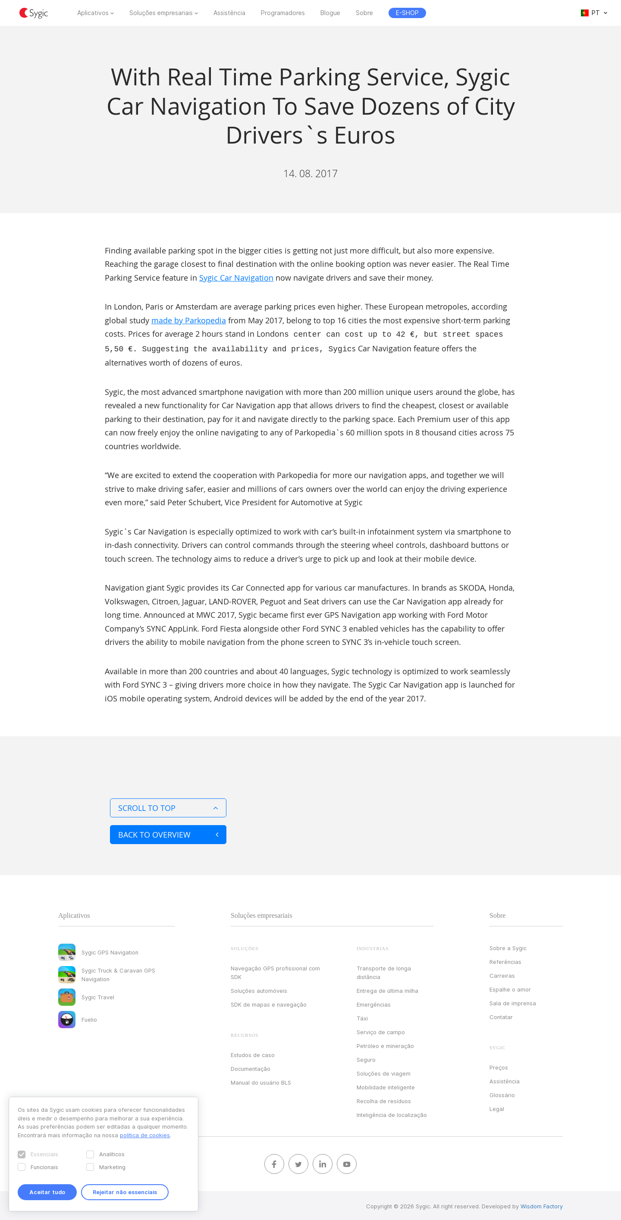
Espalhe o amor (510, 987)
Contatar (501, 1015)
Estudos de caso (253, 1053)
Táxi (362, 1016)
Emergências (374, 1002)
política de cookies (145, 1135)
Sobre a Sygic (508, 946)
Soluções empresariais (161, 12)
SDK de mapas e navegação (269, 1002)
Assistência (229, 12)
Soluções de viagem (384, 1071)
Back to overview (168, 833)
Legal (496, 1107)
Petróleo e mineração (385, 1044)
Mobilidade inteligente (386, 1085)
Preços (498, 1065)
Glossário (502, 1093)
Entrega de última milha (387, 988)
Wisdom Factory (542, 1204)
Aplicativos (93, 12)
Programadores (283, 12)
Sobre (364, 12)
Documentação (250, 1067)
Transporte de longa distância (384, 971)
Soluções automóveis (259, 988)
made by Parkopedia (188, 320)
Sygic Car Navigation (236, 277)
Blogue (330, 12)
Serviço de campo (381, 1030)
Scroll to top (168, 806)
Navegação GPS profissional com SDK (275, 971)
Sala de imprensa (512, 1001)
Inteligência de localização (392, 1113)
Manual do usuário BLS (261, 1080)
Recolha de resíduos (384, 1099)
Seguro (366, 1057)
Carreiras (502, 973)
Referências (505, 960)
